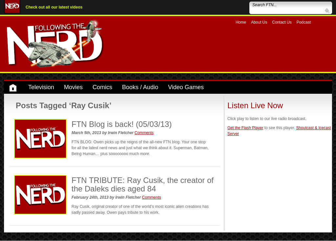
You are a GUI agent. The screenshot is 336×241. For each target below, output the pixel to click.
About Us (259, 22)
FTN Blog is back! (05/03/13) (122, 124)
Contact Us (281, 22)
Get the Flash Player (245, 128)
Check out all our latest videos (54, 7)
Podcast (304, 22)
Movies (73, 87)
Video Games (186, 87)
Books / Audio (140, 87)
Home (241, 22)
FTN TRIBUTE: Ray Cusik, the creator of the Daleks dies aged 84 (143, 184)
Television (41, 87)
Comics (102, 87)
